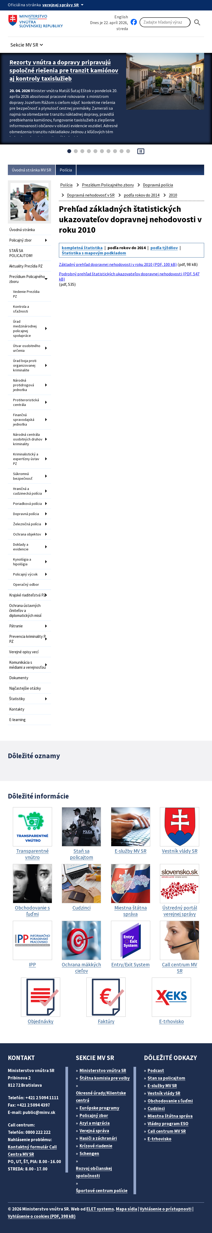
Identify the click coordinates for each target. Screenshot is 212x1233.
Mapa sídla (126, 1209)
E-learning (17, 719)
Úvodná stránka (22, 229)
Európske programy (99, 1108)
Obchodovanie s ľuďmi (170, 1101)
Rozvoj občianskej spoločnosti (94, 1172)
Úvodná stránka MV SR (31, 169)
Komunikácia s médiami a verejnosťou (27, 665)
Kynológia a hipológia (22, 561)
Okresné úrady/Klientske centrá (101, 1096)
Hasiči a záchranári (98, 1138)
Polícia (66, 169)
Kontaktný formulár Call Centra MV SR (32, 1150)
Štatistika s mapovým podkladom (94, 252)
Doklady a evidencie (21, 546)
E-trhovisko (159, 1139)
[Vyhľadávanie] (165, 22)
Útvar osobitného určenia (26, 348)
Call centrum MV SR (167, 1131)
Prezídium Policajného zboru (27, 279)
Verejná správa (94, 1131)
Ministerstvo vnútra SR (103, 1070)
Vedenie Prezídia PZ (26, 294)
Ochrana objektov (27, 534)
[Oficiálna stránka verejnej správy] (63, 5)
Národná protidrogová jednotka (23, 385)
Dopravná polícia (26, 513)
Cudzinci (156, 1108)
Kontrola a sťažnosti (21, 309)
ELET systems (100, 1209)
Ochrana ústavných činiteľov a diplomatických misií (25, 610)
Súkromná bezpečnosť (22, 476)
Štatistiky (17, 698)
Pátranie (16, 625)
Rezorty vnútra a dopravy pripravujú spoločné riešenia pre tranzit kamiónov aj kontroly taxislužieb (63, 70)
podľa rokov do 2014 (141, 195)
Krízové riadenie (96, 1146)
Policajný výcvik (25, 574)
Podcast (156, 1070)
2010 (173, 195)
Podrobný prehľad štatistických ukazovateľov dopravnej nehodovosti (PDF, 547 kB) (129, 276)
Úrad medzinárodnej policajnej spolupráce (25, 328)
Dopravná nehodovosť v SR (91, 195)
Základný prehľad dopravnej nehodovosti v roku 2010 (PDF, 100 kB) (118, 264)
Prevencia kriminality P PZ (27, 639)
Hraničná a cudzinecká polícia (27, 491)
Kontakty (16, 709)
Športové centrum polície (101, 1190)
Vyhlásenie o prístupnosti (166, 1209)
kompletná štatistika (82, 247)
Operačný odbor (26, 584)
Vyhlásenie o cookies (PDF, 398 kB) (42, 1216)
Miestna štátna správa (170, 1116)
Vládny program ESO (168, 1123)
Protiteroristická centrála (26, 402)
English (121, 16)
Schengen (89, 1153)
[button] (27, 43)
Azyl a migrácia (95, 1123)
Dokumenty (18, 677)
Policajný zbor (20, 240)
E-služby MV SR (162, 1086)
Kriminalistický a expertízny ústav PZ (26, 459)
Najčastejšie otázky (25, 688)
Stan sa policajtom (166, 1078)
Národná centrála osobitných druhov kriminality (27, 439)
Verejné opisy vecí (23, 651)
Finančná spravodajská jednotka (23, 419)
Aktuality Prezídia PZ (26, 266)
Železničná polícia (27, 524)
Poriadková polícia (27, 503)
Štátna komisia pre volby (105, 1078)
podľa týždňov (164, 247)
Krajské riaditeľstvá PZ (27, 595)
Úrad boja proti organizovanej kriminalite (24, 365)
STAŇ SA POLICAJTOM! (20, 253)
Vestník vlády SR (164, 1093)
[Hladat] (197, 22)
